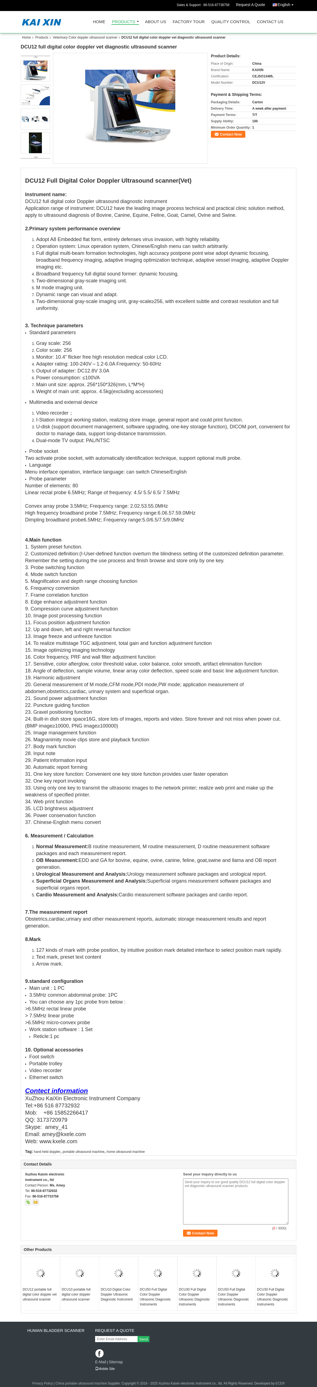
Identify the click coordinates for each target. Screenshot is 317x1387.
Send (143, 1339)
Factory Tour (189, 22)
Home (99, 22)
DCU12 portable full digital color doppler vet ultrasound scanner (40, 1294)
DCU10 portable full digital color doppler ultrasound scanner (76, 1294)
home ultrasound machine (126, 1152)
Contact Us (270, 22)
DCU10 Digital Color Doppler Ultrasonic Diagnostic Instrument (117, 1294)
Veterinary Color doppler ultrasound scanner (85, 37)
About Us (155, 22)
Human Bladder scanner (56, 1330)
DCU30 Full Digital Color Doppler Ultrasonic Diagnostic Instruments (194, 1297)
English (287, 4)
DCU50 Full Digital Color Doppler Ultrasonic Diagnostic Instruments (155, 1297)
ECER (280, 1383)
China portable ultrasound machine (81, 1383)
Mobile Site (105, 1369)
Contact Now (231, 134)
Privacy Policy (42, 1383)
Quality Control (230, 22)
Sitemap (116, 1362)
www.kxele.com (58, 1141)
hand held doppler (47, 1152)
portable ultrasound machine (83, 1152)
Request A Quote (250, 4)
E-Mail (100, 1362)
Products (123, 22)
